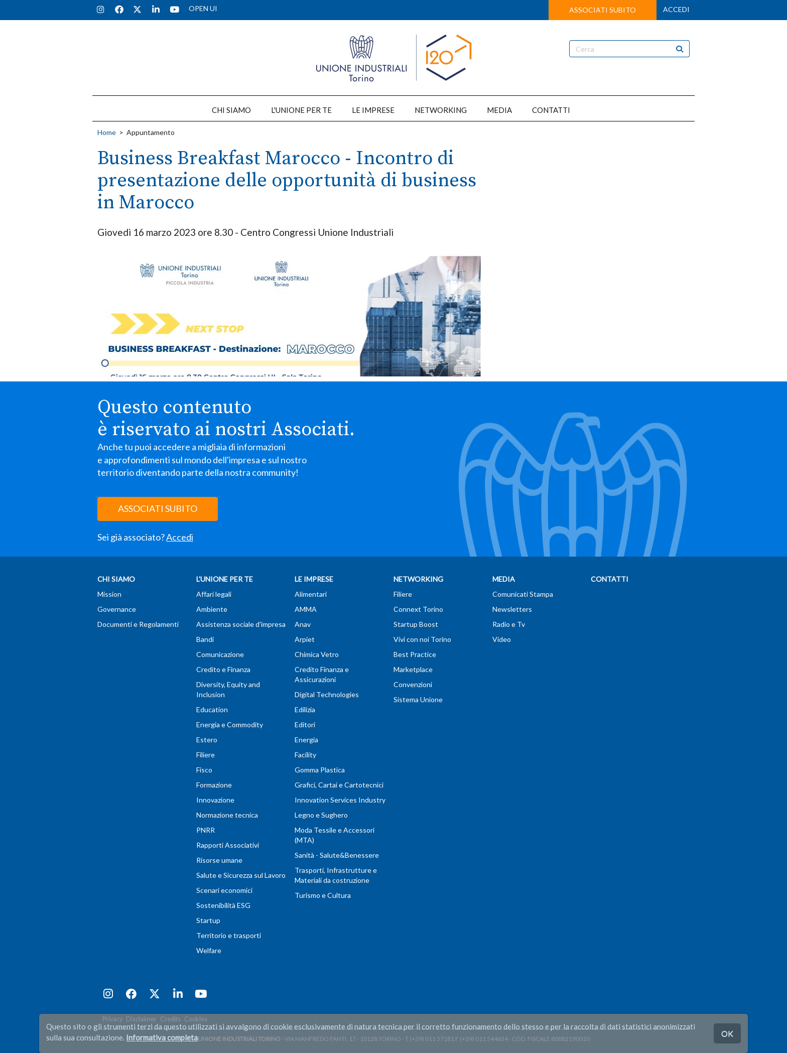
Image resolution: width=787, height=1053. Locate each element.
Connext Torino (418, 609)
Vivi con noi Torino (422, 639)
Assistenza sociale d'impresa (241, 624)
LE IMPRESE (373, 109)
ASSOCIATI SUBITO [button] (602, 10)
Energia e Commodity (229, 724)
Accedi (179, 537)
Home (106, 132)
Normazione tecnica (227, 815)
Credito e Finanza (223, 669)
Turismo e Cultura (323, 895)
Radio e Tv (508, 624)
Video (501, 639)
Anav (303, 624)
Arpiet (305, 639)
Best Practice (415, 654)
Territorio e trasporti (228, 935)
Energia (306, 739)
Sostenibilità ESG (223, 905)
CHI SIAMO (231, 109)
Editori (305, 724)
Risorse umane (219, 860)
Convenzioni (413, 684)
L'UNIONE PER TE (301, 109)
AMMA (306, 609)
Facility (305, 754)
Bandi (205, 639)
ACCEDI (676, 9)
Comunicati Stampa (522, 594)
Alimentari (311, 594)
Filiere (205, 754)
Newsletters (512, 609)
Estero (206, 739)
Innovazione (215, 800)
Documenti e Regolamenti (138, 624)
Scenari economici (224, 890)
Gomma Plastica (320, 769)
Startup (208, 920)
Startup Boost (416, 624)
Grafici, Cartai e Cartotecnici (339, 784)
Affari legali (213, 594)
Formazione (214, 784)
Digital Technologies (327, 694)
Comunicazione (220, 654)
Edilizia (305, 709)
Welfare (208, 950)
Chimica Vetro (317, 654)
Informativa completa (162, 1037)
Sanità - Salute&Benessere (337, 855)
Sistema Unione (418, 699)
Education (212, 709)
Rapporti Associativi (227, 845)
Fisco (204, 769)
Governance (116, 609)
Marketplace (413, 669)
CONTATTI (551, 109)
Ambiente (211, 609)
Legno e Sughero (321, 815)
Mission (109, 594)
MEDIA (499, 109)
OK (727, 1033)
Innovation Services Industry (340, 800)
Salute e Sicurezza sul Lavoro (241, 875)
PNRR (205, 830)
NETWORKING (441, 109)
